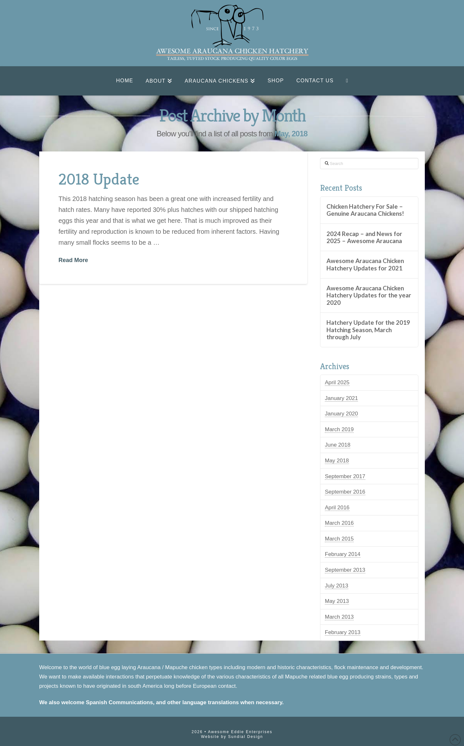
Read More (73, 260)
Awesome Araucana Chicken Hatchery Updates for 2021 (365, 264)
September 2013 (345, 570)
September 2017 (345, 476)
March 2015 (339, 539)
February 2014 (343, 554)
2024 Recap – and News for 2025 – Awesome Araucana (364, 237)
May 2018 (337, 461)
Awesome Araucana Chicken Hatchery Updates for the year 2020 (368, 295)
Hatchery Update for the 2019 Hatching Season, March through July (368, 330)
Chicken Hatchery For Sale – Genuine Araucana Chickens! (365, 210)
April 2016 (337, 508)
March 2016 (339, 523)
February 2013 (343, 632)
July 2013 (336, 586)
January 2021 (341, 398)
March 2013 (339, 617)
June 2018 (337, 445)
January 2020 (341, 414)
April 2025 (337, 382)
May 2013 (337, 601)
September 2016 (345, 492)
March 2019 (339, 429)
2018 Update (98, 179)
